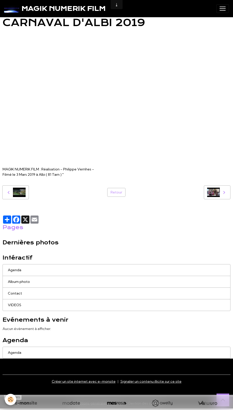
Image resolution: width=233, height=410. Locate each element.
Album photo (19, 281)
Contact (15, 293)
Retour (116, 192)
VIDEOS (14, 305)
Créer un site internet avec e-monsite (84, 381)
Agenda (14, 270)
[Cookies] (10, 399)
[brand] (54, 8)
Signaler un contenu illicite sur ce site (151, 381)
